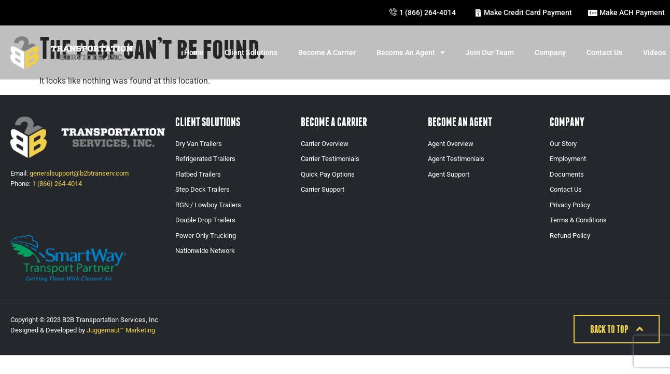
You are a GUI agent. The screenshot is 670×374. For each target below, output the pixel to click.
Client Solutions (251, 52)
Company (550, 52)
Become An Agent (410, 52)
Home (194, 52)
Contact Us (604, 52)
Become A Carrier (327, 52)
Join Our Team (490, 52)
